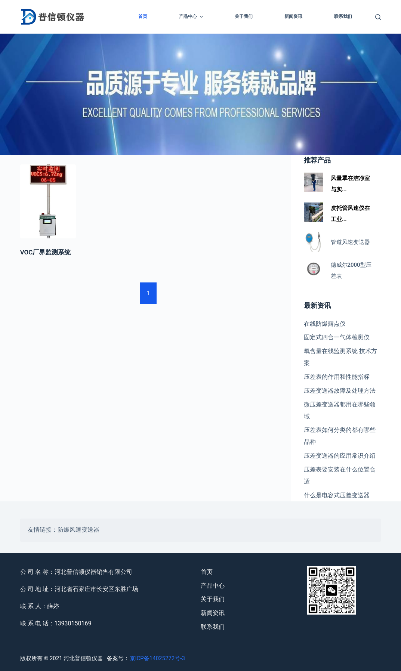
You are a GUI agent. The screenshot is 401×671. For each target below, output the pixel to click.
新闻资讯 (293, 16)
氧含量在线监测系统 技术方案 (340, 357)
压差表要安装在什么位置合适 (340, 475)
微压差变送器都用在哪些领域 (340, 410)
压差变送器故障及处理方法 (340, 390)
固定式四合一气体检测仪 (337, 337)
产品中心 (191, 16)
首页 (142, 16)
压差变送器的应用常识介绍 (340, 455)
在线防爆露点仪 (325, 323)
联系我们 (343, 16)
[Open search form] (378, 17)
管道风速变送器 (350, 242)
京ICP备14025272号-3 (157, 658)
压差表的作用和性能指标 (337, 376)
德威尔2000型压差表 (351, 270)
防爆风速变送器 (78, 530)
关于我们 (244, 16)
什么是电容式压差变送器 (337, 495)
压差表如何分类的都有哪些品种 (340, 435)
